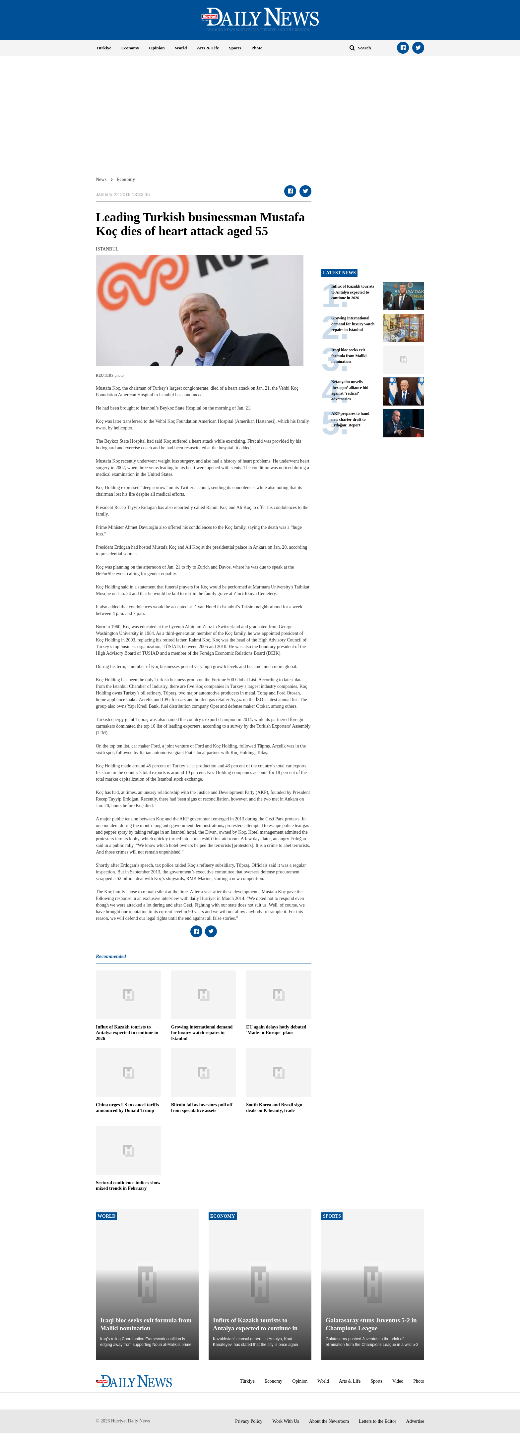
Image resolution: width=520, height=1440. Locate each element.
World (181, 47)
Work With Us (285, 1421)
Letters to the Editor (377, 1421)
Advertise (415, 1421)
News (101, 179)
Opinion (157, 47)
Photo (257, 47)
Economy (130, 47)
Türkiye (103, 47)
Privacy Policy (248, 1421)
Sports (235, 47)
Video (397, 1381)
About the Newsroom (329, 1421)
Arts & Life (208, 47)
